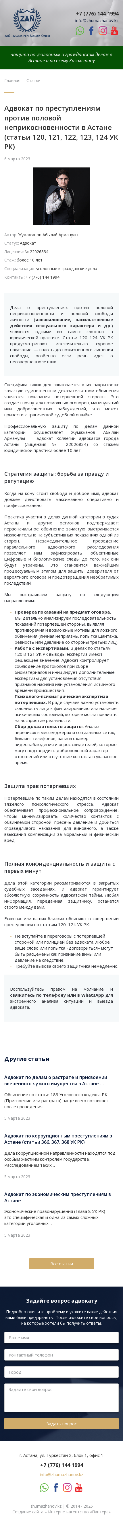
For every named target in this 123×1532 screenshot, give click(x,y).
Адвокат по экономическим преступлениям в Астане (57, 1197)
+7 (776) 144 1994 (97, 13)
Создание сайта (27, 1512)
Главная (12, 80)
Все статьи (61, 1263)
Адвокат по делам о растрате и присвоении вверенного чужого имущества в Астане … (55, 1080)
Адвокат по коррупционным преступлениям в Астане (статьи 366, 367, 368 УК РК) (58, 1139)
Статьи (33, 80)
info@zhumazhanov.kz (97, 20)
